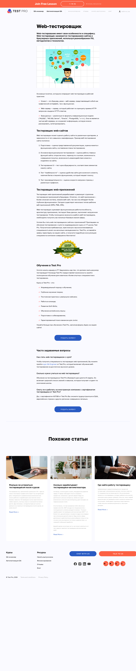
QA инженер (39, 11)
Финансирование (74, 11)
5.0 (111, 563)
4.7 (117, 563)
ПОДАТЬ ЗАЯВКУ (68, 338)
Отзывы (85, 11)
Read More (13, 512)
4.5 (123, 563)
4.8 (105, 563)
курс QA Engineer (50, 364)
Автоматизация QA (54, 11)
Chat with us (83, 554)
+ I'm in (72, 4)
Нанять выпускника (98, 11)
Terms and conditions (28, 577)
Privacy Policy (43, 577)
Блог (110, 11)
